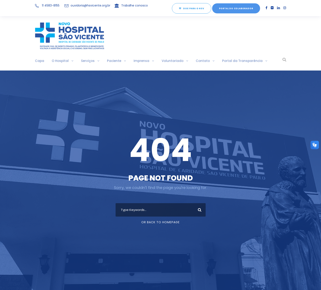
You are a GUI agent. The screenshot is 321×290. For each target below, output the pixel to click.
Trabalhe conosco (135, 5)
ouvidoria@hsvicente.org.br (91, 5)
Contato (198, 61)
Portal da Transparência (237, 61)
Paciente (112, 61)
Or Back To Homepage (160, 222)
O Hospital (59, 61)
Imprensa (139, 61)
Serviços (86, 61)
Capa (39, 61)
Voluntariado (169, 61)
